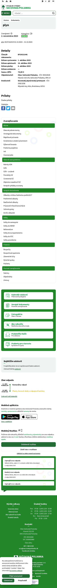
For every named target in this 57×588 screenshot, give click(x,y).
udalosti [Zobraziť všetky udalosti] (18, 369)
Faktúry (24, 36)
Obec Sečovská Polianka (34, 564)
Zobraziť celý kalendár (9, 396)
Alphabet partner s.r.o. (38, 563)
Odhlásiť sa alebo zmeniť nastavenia (28, 453)
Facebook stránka (28, 551)
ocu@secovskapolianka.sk (28, 548)
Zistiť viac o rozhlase (28, 449)
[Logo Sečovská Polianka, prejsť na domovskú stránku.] (28, 7)
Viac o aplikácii (6, 421)
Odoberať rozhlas (28, 444)
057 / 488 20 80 (29, 546)
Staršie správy (8, 488)
